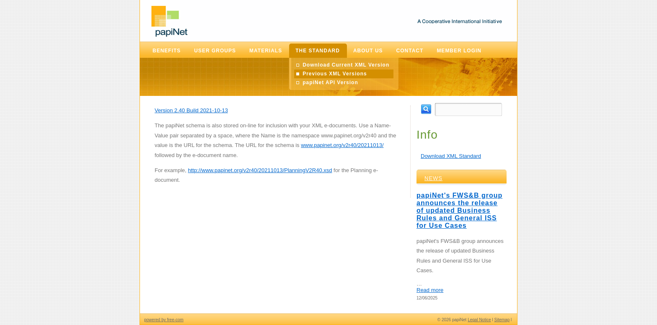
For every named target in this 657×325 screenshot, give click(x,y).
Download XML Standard (451, 156)
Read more (429, 290)
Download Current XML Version (346, 65)
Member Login (459, 51)
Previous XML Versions (335, 74)
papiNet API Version (330, 82)
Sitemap (502, 319)
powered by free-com (164, 319)
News (433, 178)
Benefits (167, 51)
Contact (410, 51)
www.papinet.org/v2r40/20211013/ (342, 145)
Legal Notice (479, 319)
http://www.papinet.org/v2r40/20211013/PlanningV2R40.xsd (260, 170)
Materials (265, 51)
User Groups (215, 51)
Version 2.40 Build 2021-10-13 (191, 110)
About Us (368, 51)
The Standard (317, 51)
